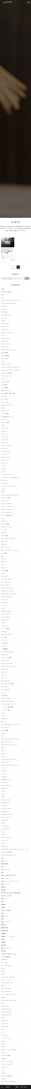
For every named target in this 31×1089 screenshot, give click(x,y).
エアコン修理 (4, 352)
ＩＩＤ (3, 1070)
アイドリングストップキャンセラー (10, 300)
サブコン (3, 466)
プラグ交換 (4, 695)
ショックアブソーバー (6, 474)
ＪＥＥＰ (3, 1078)
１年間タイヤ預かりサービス (8, 954)
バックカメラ (4, 625)
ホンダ (3, 733)
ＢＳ (2, 1003)
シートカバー (4, 480)
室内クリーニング (5, 878)
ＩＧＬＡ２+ (4, 1067)
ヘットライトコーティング (8, 704)
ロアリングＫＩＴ (5, 846)
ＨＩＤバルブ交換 (5, 1055)
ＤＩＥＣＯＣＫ (5, 1020)
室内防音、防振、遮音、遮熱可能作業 (10, 893)
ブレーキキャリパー (6, 681)
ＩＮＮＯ (3, 1073)
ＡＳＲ (3, 971)
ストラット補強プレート (7, 515)
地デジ (3, 866)
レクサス (3, 834)
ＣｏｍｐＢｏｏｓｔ (6, 1014)
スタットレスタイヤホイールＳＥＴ (10, 495)
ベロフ (3, 712)
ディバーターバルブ (6, 582)
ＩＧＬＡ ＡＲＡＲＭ (6, 1064)
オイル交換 (4, 384)
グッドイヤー (4, 428)
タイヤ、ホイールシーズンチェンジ (10, 550)
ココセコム (4, 431)
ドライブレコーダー (6, 614)
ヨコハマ (3, 797)
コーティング (4, 439)
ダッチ (3, 564)
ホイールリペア (5, 727)
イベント (3, 335)
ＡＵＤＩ (3, 974)
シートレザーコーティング (8, 486)
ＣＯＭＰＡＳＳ (5, 1006)
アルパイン (4, 318)
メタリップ (4, 773)
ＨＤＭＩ (3, 1046)
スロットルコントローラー (8, 538)
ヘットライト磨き (5, 710)
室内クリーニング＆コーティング (9, 881)
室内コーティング (5, 884)
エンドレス (4, 379)
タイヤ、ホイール (5, 547)
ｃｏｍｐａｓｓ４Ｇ (6, 1012)
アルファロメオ (5, 323)
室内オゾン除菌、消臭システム (9, 875)
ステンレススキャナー (6, 509)
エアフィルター (5, 358)
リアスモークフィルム (6, 814)
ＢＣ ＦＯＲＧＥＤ (6, 988)
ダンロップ (4, 567)
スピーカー (4, 521)
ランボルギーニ (5, 811)
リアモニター (4, 820)
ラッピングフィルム (6, 800)
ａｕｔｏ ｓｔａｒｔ (6, 980)
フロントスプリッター (6, 663)
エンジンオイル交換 (6, 373)
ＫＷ (2, 1084)
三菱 (2, 858)
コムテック (4, 434)
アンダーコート (5, 329)
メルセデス (4, 776)
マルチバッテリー (5, 762)
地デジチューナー (5, 869)
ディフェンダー (5, 585)
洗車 (2, 913)
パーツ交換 (4, 637)
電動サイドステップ (6, 948)
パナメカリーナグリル (6, 634)
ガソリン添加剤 (5, 413)
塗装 (2, 872)
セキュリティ (4, 541)
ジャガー (3, 489)
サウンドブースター (6, 457)
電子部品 (3, 951)
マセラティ (4, 753)
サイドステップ (5, 454)
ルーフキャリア (5, 829)
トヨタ (3, 608)
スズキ (3, 492)
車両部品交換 (4, 927)
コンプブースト (5, 437)
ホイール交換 (4, 730)
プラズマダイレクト (6, 698)
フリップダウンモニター (7, 651)
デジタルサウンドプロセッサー (9, 593)
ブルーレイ (4, 675)
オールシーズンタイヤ (6, 405)
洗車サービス (4, 916)
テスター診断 (4, 570)
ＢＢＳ (3, 985)
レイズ (3, 832)
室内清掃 (3, 890)
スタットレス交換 (5, 498)
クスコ (3, 425)
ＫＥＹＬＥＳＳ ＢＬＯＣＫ (8, 1081)
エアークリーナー (5, 364)
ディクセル (4, 576)
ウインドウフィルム (6, 344)
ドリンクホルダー (5, 617)
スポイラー (4, 532)
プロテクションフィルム (7, 701)
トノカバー (4, 605)
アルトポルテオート (6, 315)
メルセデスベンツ (5, 779)
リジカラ (3, 823)
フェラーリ (4, 646)
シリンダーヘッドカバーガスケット (10, 477)
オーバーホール (5, 402)
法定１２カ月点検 (5, 910)
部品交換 (3, 945)
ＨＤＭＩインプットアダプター (9, 1049)
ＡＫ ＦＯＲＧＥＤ (6, 965)
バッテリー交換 (5, 628)
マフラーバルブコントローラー (9, 759)
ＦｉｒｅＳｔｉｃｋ (6, 1038)
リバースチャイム (5, 826)
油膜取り (3, 907)
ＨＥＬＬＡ (4, 1052)
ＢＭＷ (3, 997)
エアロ (3, 361)
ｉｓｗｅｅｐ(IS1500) (6, 1075)
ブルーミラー (4, 672)
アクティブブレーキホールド (8, 303)
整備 (2, 901)
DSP (2, 294)
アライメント (4, 309)
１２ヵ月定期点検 (5, 956)
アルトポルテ (4, 312)
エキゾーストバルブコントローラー (10, 367)
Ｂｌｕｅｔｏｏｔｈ (6, 991)
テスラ (3, 573)
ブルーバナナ (4, 669)
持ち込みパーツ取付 (6, 895)
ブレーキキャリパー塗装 (7, 683)
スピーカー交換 (5, 524)
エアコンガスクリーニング (8, 349)
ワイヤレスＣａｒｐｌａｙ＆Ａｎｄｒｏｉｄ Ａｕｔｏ (15, 849)
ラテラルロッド (5, 802)
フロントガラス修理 (6, 657)
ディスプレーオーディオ (7, 579)
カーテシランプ (5, 410)
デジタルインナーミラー (7, 591)
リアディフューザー (6, 817)
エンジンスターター (6, 376)
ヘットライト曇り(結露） (7, 707)
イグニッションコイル (6, 332)
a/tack (2, 288)
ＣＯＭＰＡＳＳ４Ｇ (6, 1009)
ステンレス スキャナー (7, 506)
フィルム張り (4, 643)
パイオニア (4, 631)
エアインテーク (5, 347)
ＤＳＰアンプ (4, 1026)
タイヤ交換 (4, 553)
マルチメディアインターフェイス (9, 765)
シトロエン (4, 469)
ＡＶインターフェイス (6, 982)
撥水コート (4, 898)
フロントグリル (5, 660)
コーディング (4, 442)
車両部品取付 (4, 930)
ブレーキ (3, 678)
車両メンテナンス (5, 922)
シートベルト (4, 483)
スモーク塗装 (4, 535)
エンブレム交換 (5, 381)
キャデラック (4, 419)
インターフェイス (5, 338)
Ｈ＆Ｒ (3, 1044)
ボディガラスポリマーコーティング (10, 739)
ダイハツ (3, 559)
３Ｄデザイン (4, 959)
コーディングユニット (6, 445)
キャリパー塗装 (5, 422)
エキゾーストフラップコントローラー (10, 370)
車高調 (3, 939)
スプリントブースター (6, 527)
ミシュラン (4, 768)
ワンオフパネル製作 (6, 852)
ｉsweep (3, 1058)
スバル (3, 518)
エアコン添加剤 (5, 355)
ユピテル (3, 794)
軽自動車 (3, 942)
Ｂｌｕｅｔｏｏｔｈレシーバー (9, 994)
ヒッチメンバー (5, 640)
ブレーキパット (5, 686)
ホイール (3, 721)
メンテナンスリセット (6, 785)
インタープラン (5, 341)
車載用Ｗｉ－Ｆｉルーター (8, 936)
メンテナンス (4, 782)
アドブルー (4, 306)
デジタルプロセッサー (6, 596)
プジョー (3, 692)
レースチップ (4, 840)
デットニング (4, 599)
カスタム (3, 408)
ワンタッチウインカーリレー (8, 855)
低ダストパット (5, 861)
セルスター (4, 544)
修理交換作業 (4, 863)
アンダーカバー (5, 326)
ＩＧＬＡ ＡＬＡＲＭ (6, 1061)
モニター (3, 791)
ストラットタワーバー (6, 512)
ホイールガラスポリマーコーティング (10, 724)
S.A (2, 297)
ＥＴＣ (3, 1032)
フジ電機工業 (4, 649)
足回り (3, 919)
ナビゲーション (5, 619)
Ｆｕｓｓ (3, 1041)
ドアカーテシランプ (6, 611)
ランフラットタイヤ (6, 808)
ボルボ (3, 747)
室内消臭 (3, 887)
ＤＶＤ (3, 1029)
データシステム (5, 602)
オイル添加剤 (4, 387)
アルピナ (3, 320)
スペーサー (4, 530)
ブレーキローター (5, 689)
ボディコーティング (6, 742)
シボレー (3, 471)
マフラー (3, 756)
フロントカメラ (5, 654)
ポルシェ (3, 750)
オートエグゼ (4, 399)
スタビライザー (5, 500)
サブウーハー (4, 463)
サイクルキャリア (5, 451)
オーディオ (4, 396)
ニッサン (3, 622)
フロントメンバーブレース (8, 666)
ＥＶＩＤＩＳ (4, 1035)
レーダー (3, 843)
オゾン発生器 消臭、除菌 (8, 393)
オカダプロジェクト (6, 390)
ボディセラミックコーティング (9, 744)
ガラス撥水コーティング (7, 416)
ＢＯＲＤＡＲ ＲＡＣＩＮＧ (8, 1000)
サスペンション (5, 460)
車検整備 (3, 933)
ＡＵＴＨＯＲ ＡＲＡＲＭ (8, 977)
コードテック (4, 448)
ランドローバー (5, 805)
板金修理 (3, 904)
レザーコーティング (6, 837)
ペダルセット (4, 718)
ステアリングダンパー (6, 503)
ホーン (3, 736)
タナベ (3, 556)
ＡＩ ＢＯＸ (4, 962)
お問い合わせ (23, 1087)
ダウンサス (4, 561)
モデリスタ (4, 788)
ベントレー (4, 715)
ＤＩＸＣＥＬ (4, 1023)
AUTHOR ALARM (6, 291)
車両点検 (3, 924)
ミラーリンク (4, 771)
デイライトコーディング (7, 588)
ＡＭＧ (3, 968)
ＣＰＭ (3, 1017)
